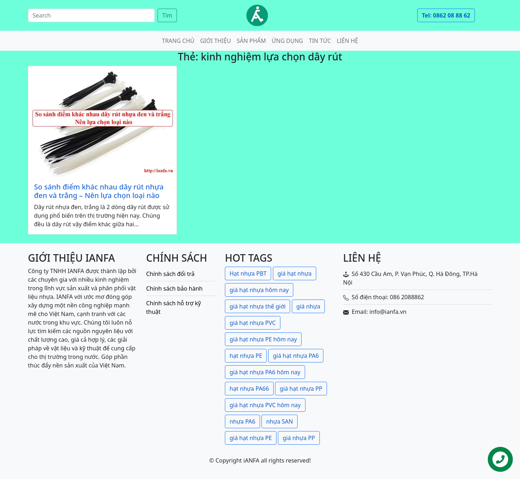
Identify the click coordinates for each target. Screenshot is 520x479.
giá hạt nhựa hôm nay (259, 290)
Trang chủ (178, 41)
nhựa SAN (279, 421)
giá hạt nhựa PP (301, 388)
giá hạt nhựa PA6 (296, 356)
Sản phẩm (251, 41)
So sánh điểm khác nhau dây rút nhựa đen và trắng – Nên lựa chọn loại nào (99, 191)
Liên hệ (347, 41)
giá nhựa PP (299, 438)
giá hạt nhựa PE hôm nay (263, 339)
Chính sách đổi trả (170, 274)
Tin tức (320, 41)
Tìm (167, 15)
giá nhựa (309, 306)
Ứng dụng (287, 41)
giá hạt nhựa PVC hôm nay (265, 405)
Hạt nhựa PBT (248, 273)
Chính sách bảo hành (174, 288)
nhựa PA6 (242, 421)
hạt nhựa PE (246, 356)
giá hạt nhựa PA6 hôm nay (265, 372)
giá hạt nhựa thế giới (257, 306)
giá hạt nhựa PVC (253, 323)
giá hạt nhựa (295, 273)
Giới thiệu (215, 41)
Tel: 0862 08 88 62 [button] (446, 15)
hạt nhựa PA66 (249, 388)
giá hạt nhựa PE (251, 438)
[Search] (91, 15)
